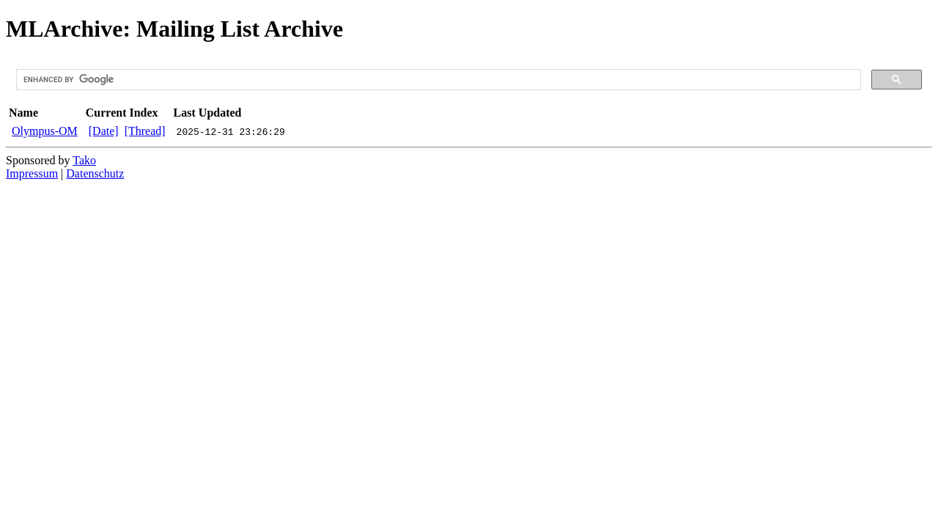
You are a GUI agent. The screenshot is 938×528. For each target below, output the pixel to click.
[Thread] (145, 131)
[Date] (104, 131)
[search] (437, 80)
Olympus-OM (45, 131)
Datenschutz (95, 173)
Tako (84, 160)
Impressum (32, 173)
